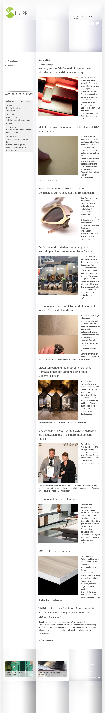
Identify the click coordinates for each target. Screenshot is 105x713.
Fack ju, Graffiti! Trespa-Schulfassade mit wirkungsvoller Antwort (19, 121)
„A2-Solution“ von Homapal (54, 551)
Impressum (95, 17)
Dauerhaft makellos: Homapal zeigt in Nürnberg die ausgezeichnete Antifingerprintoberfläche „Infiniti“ (67, 434)
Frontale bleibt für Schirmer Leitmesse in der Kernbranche (18, 101)
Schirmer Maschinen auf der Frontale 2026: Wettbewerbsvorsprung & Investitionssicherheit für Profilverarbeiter (17, 146)
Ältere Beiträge (45, 65)
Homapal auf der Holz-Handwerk (58, 499)
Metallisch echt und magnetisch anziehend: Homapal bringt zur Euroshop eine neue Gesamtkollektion (64, 371)
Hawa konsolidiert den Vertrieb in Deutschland (18, 132)
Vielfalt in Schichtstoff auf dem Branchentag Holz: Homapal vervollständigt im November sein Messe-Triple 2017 (68, 612)
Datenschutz (86, 17)
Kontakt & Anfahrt (76, 17)
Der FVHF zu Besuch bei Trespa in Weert (16, 110)
